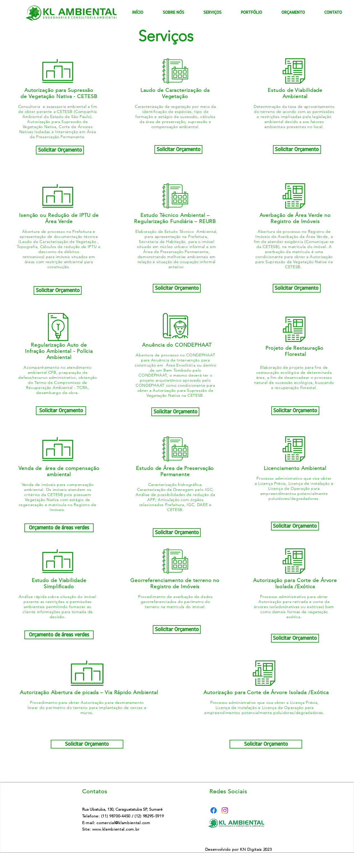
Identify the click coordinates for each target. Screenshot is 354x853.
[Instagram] (225, 810)
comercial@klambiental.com (123, 822)
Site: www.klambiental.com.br (111, 829)
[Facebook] (213, 810)
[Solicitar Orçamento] (60, 150)
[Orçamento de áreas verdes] (59, 527)
